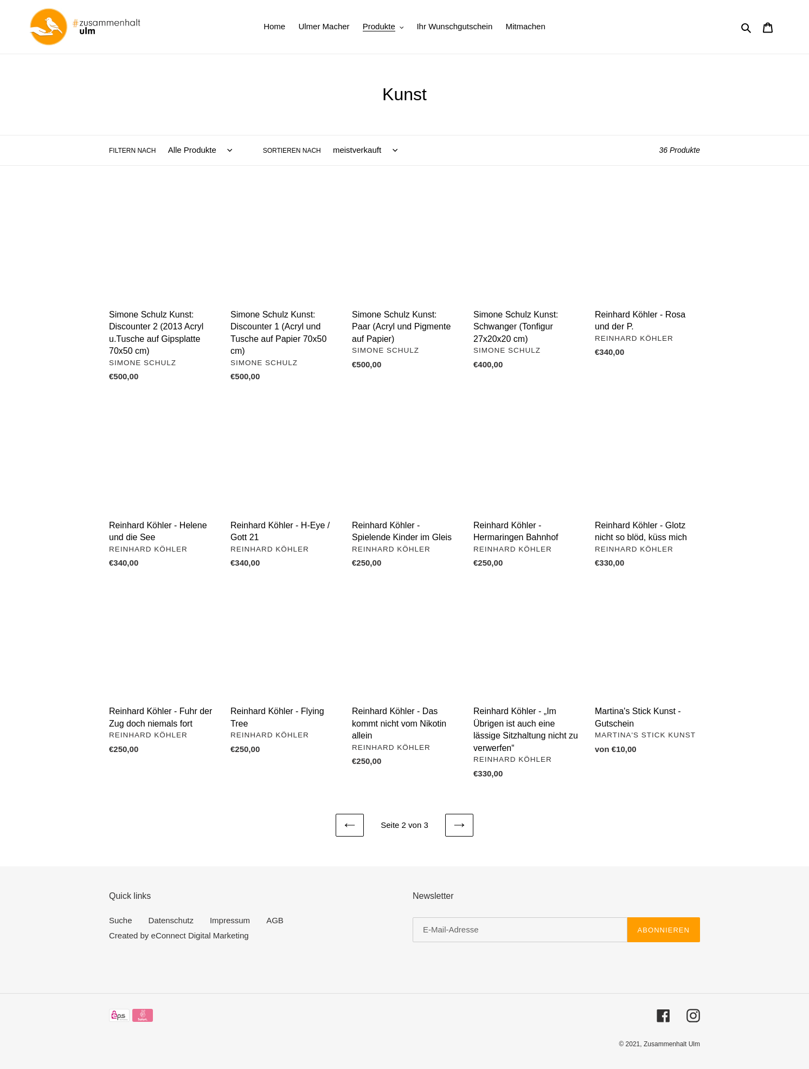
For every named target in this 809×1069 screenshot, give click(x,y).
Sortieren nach (292, 150)
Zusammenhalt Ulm (672, 1044)
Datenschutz (171, 920)
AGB (275, 920)
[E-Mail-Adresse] (520, 929)
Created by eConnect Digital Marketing (179, 935)
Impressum (230, 920)
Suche (120, 920)
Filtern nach (132, 150)
